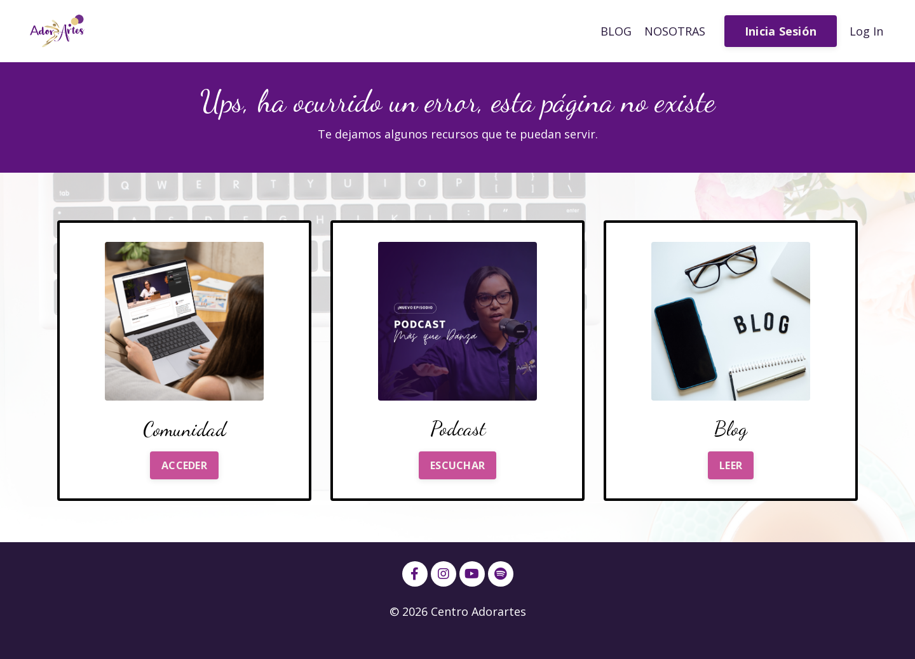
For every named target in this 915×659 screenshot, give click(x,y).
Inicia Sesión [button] (781, 31)
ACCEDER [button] (184, 465)
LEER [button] (730, 465)
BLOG (616, 31)
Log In (866, 31)
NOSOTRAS (674, 31)
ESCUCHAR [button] (457, 465)
